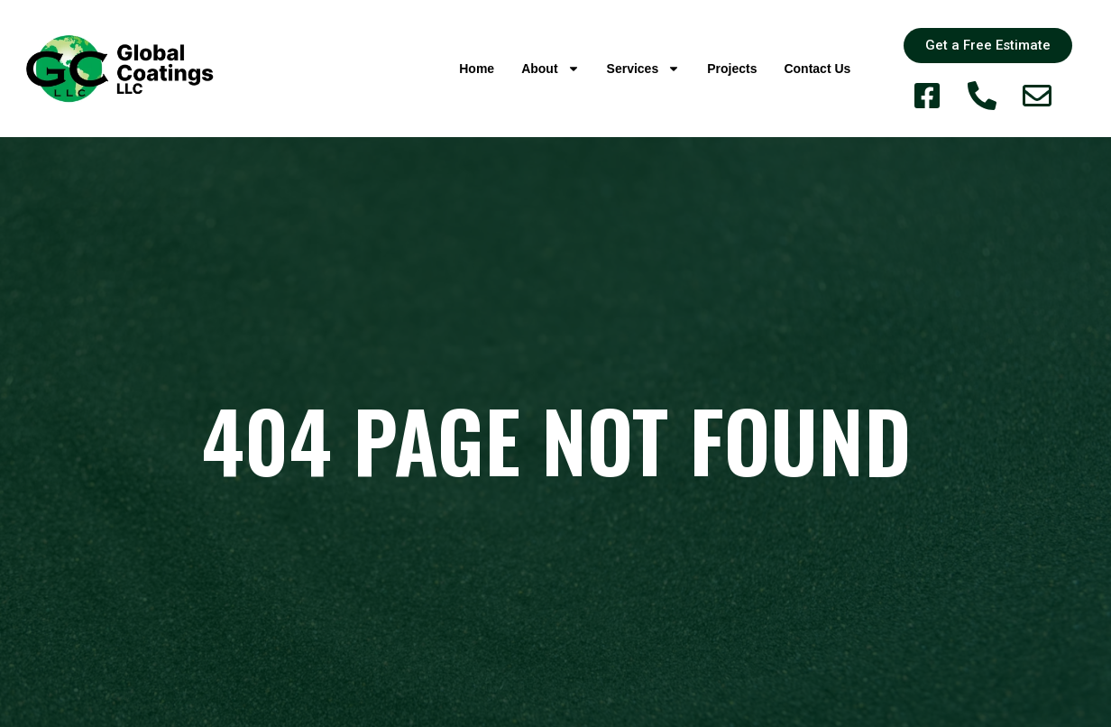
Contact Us (817, 68)
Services (644, 68)
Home (476, 68)
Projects (732, 68)
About (550, 68)
